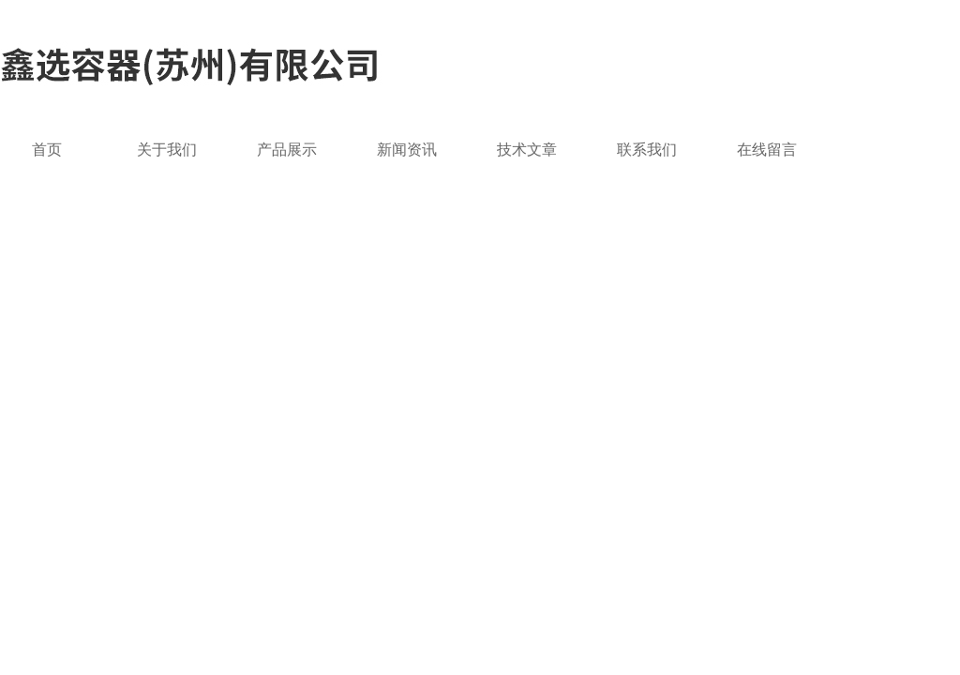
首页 (47, 150)
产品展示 (287, 150)
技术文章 (527, 150)
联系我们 (647, 150)
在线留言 (767, 150)
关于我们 (167, 150)
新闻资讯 (407, 150)
